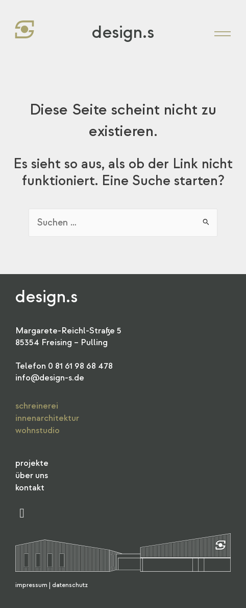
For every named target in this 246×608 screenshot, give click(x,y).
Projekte (31, 463)
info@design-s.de (49, 377)
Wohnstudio (37, 430)
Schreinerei (36, 405)
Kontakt (29, 487)
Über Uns (31, 475)
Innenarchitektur (47, 418)
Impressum (31, 585)
